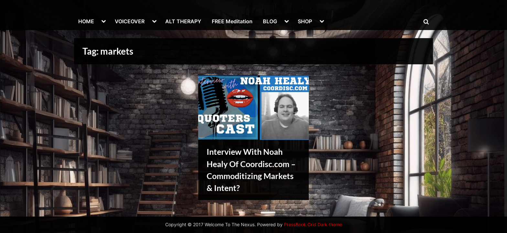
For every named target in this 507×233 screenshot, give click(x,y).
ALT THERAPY (183, 21)
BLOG (270, 21)
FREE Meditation (232, 21)
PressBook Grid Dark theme (313, 224)
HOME (86, 21)
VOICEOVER (130, 21)
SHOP (305, 21)
